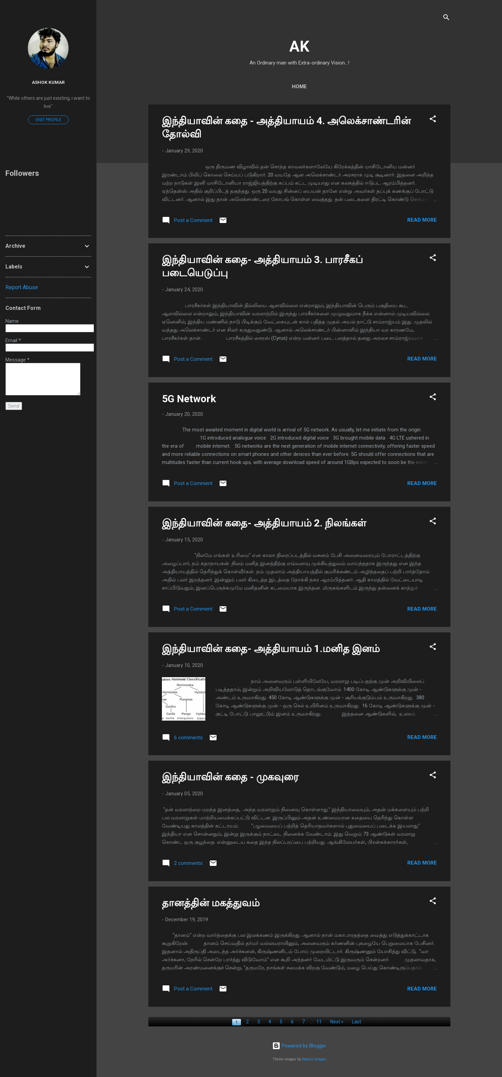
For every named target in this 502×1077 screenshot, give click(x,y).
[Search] (446, 18)
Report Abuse (21, 287)
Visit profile (48, 119)
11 (319, 1021)
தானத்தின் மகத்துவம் (211, 903)
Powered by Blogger (299, 1046)
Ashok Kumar (48, 82)
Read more (422, 220)
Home (299, 86)
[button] (433, 120)
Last (356, 1021)
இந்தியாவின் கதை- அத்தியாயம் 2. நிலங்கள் (264, 523)
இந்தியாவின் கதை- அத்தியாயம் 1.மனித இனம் (271, 648)
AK (299, 46)
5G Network (189, 399)
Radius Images (314, 1059)
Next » (336, 1021)
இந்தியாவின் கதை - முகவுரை (230, 777)
